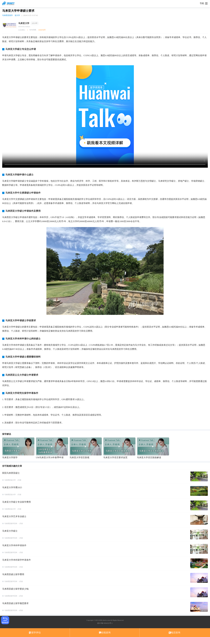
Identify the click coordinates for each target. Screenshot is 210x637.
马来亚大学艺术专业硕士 (14, 516)
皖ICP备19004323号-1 (105, 623)
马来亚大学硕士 (10, 531)
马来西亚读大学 (10, 480)
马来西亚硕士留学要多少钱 (15, 589)
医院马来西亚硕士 (11, 473)
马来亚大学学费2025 (12, 487)
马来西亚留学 (7, 15)
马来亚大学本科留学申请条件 (16, 560)
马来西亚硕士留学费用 (13, 574)
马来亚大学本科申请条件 (14, 545)
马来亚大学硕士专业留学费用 (16, 502)
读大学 (17, 15)
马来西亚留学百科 (10, 523)
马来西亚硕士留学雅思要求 (15, 603)
